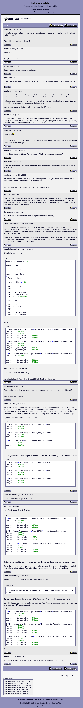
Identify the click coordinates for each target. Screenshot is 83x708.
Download (29, 700)
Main (17, 19)
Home (34, 9)
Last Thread (63, 676)
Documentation (39, 700)
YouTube (58, 703)
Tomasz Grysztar (40, 703)
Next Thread (72, 676)
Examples (49, 700)
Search (39, 9)
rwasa (47, 706)
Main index (21, 700)
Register (46, 9)
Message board (58, 700)
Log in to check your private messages (37, 12)
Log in (54, 12)
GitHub (52, 703)
